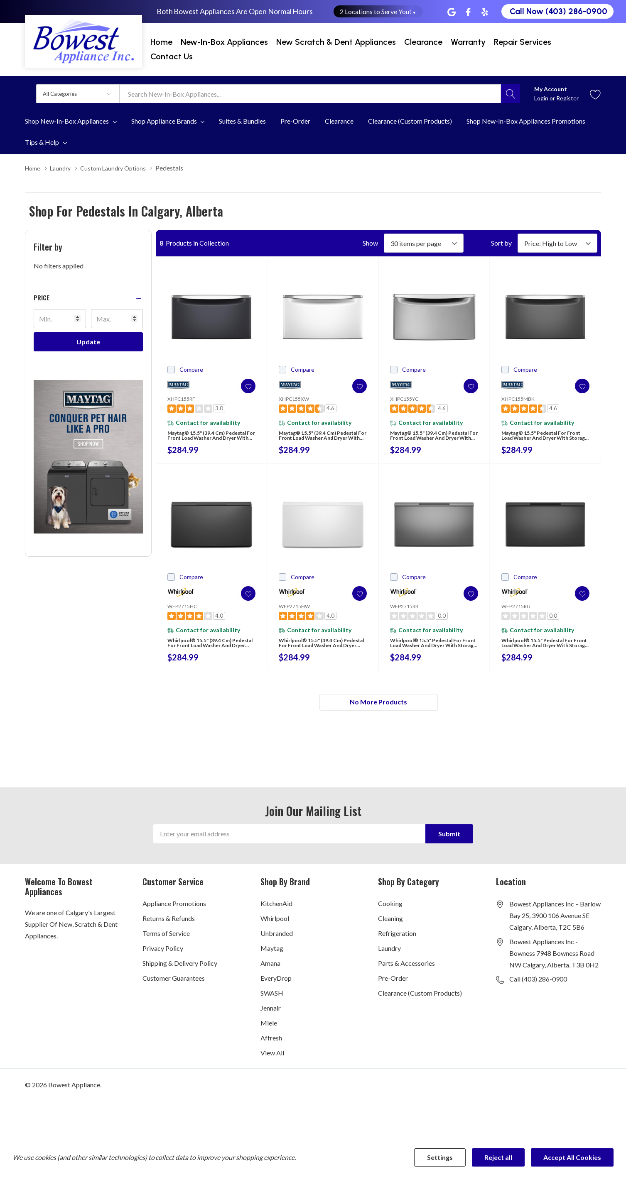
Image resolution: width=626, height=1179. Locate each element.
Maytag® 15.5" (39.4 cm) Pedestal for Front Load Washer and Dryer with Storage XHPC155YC (424, 440)
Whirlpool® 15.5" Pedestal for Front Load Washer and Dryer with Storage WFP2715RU (543, 652)
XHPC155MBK (518, 398)
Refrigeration (397, 944)
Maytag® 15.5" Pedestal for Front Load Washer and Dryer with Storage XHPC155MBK (542, 440)
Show (370, 242)
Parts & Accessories (406, 974)
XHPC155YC (404, 398)
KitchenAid (276, 914)
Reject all (498, 1157)
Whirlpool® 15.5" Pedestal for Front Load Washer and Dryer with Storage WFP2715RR (432, 652)
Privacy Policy (162, 959)
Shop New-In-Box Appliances (67, 121)
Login (542, 98)
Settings (440, 1157)
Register (567, 98)
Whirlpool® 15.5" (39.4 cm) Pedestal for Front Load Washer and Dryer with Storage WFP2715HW (316, 652)
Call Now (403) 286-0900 (558, 11)
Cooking (390, 914)
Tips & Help (42, 142)
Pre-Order (393, 989)
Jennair (270, 1019)
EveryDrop (276, 989)
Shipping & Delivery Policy (179, 974)
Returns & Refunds (168, 929)
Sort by (501, 242)
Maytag (271, 959)
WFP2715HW (294, 610)
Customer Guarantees (173, 989)
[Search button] (510, 93)
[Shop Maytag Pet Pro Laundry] (88, 456)
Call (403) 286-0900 (538, 990)
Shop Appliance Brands (164, 121)
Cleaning (390, 929)
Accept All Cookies (572, 1157)
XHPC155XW (294, 398)
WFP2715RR (404, 610)
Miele (268, 1034)
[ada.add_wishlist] (240, 385)
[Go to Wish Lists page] (595, 94)
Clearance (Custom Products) (420, 1004)
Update (88, 341)
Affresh (271, 1048)
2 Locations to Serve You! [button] (378, 11)
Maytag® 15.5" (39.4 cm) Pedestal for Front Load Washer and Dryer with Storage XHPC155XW (313, 440)
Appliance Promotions (174, 914)
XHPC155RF (181, 398)
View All (272, 1063)
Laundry (389, 959)
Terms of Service (166, 944)
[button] (88, 297)
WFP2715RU (515, 610)
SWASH (271, 1004)
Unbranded (276, 944)
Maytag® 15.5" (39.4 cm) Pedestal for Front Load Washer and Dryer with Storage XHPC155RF (201, 440)
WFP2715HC (182, 610)
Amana (270, 974)
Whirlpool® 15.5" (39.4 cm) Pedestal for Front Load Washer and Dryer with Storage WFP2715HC (204, 652)
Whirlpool (274, 929)
